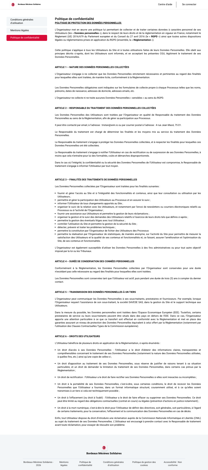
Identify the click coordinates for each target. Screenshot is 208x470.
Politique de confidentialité (24, 38)
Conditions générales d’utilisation (21, 21)
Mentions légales (19, 30)
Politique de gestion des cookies (144, 464)
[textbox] (128, 224)
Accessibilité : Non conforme (173, 464)
